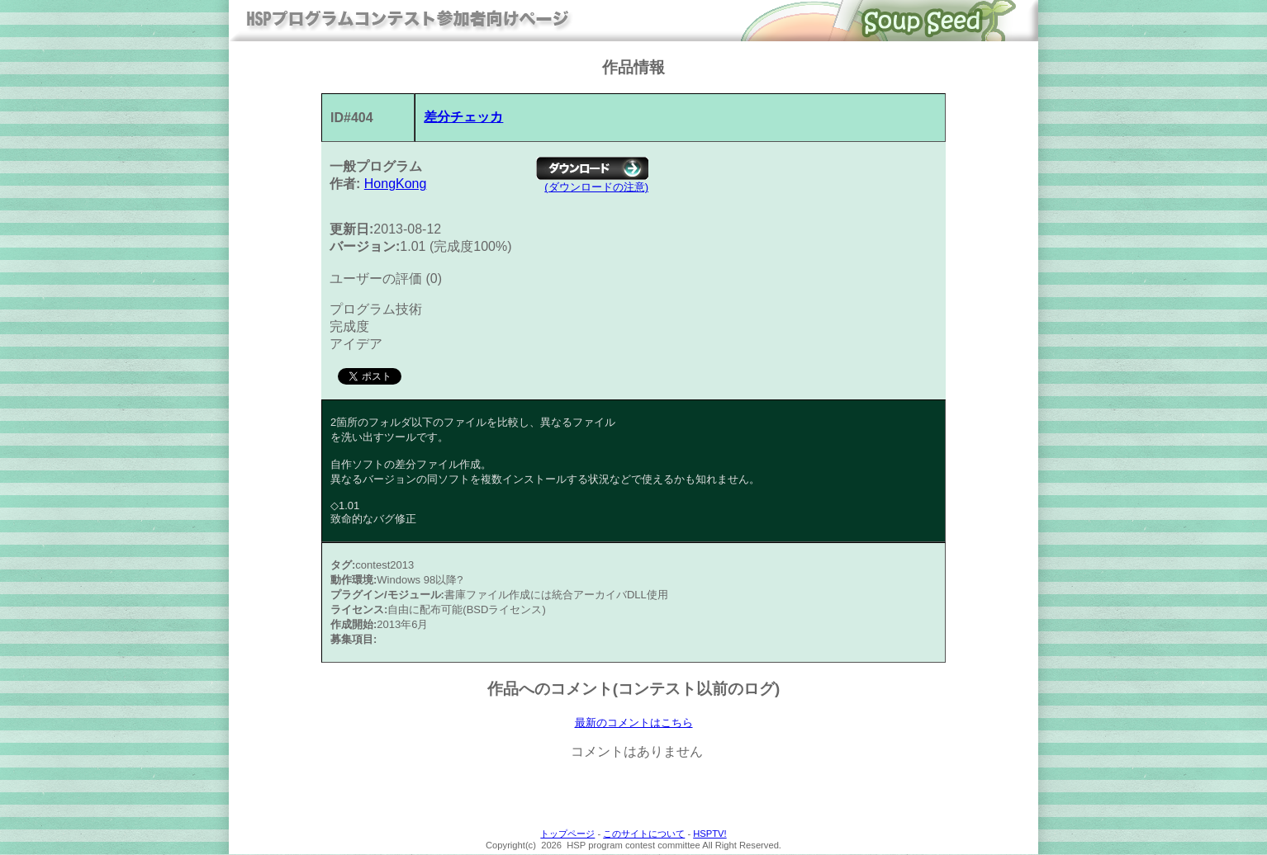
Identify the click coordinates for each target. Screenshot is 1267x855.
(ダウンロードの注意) (596, 187)
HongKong (395, 184)
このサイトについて (644, 834)
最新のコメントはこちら (634, 723)
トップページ (567, 834)
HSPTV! (709, 834)
